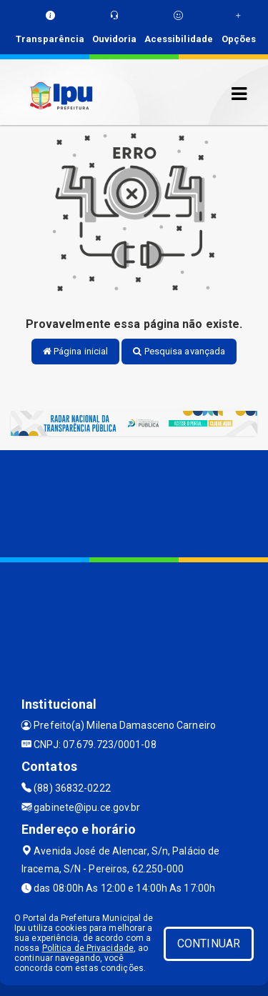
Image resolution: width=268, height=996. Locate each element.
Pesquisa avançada (179, 351)
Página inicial (76, 351)
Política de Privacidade (88, 948)
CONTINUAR (208, 943)
